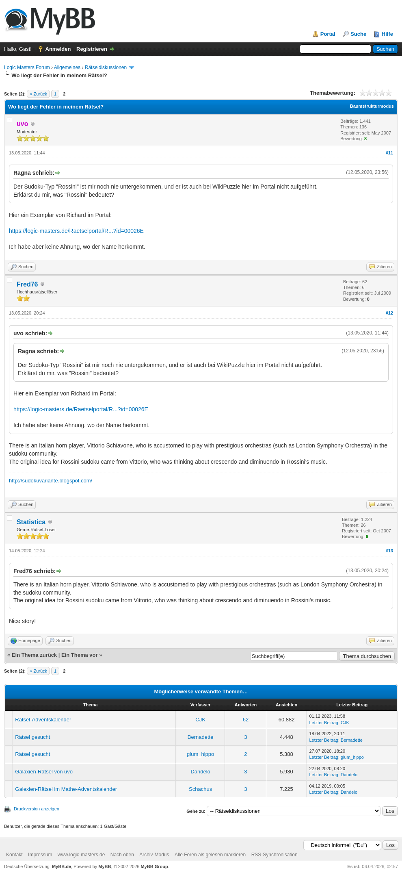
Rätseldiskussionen (106, 67)
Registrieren (91, 49)
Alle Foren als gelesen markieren (210, 855)
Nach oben (122, 855)
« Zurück (38, 93)
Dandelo (200, 772)
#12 (389, 312)
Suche (358, 34)
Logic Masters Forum (27, 67)
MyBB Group (154, 866)
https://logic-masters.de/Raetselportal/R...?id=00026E (76, 231)
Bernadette (201, 737)
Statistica (31, 522)
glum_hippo (200, 754)
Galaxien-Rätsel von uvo (44, 772)
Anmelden (58, 49)
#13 (389, 550)
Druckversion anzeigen (36, 808)
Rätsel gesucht (32, 737)
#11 (389, 152)
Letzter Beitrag (323, 722)
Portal (327, 34)
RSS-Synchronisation (274, 855)
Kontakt (14, 855)
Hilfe (387, 34)
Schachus (200, 789)
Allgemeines (67, 67)
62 (246, 720)
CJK (200, 720)
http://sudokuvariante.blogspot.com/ (50, 481)
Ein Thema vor (79, 655)
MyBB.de (61, 866)
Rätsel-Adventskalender (43, 720)
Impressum (40, 855)
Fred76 (27, 284)
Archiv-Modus (154, 855)
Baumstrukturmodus (372, 106)
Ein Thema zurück (34, 655)
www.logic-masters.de (81, 855)
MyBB (104, 866)
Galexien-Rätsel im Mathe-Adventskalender (66, 789)
